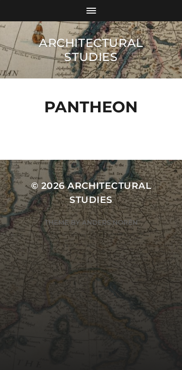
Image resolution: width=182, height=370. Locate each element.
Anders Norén (110, 222)
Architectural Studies (91, 50)
